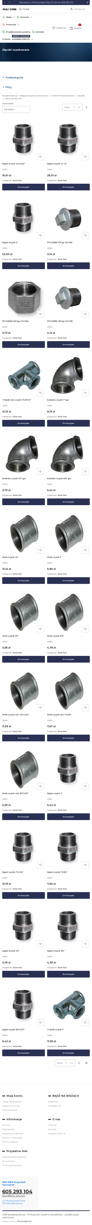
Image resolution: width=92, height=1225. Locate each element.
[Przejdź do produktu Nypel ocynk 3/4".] (68, 926)
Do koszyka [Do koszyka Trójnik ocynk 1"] (68, 1053)
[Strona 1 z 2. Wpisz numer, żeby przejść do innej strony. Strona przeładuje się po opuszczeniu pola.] (74, 107)
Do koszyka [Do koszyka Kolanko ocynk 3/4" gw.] (68, 502)
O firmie (6, 39)
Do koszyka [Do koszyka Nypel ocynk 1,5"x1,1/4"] (23, 187)
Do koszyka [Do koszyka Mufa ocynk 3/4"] (68, 659)
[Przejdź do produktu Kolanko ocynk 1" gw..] (68, 376)
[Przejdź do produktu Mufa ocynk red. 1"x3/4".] (68, 690)
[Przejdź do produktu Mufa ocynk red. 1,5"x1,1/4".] (23, 690)
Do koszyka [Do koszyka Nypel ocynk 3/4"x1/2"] (23, 1053)
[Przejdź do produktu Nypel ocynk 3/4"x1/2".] (23, 1005)
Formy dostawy (10, 1142)
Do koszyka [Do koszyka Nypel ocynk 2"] (23, 266)
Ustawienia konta (11, 1106)
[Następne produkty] (79, 1063)
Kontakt (40, 32)
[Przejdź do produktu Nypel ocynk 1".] (68, 769)
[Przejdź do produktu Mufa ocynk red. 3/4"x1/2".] (23, 769)
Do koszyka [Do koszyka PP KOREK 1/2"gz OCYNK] (68, 266)
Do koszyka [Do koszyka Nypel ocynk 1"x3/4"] (68, 895)
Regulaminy (8, 1129)
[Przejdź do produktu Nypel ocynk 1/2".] (23, 926)
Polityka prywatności (12, 1133)
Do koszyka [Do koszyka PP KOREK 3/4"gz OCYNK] (68, 344)
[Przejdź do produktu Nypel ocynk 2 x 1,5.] (68, 139)
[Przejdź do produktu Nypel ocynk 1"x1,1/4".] (23, 848)
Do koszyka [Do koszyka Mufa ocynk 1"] (68, 580)
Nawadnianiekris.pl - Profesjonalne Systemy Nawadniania (25, 96)
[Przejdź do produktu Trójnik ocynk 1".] (68, 1005)
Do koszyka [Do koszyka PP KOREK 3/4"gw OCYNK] (23, 344)
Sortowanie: (8, 103)
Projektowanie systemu (18, 32)
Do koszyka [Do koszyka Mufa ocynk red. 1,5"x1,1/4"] (23, 738)
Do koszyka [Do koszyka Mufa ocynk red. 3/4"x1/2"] (23, 817)
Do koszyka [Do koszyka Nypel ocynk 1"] (68, 817)
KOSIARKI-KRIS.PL (21, 39)
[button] (87, 2)
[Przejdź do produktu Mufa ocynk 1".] (68, 533)
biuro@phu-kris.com (13, 1196)
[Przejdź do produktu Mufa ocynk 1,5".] (23, 533)
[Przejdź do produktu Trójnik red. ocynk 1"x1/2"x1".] (23, 376)
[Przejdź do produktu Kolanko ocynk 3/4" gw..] (68, 454)
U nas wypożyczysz (12, 1165)
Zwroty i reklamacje (12, 1138)
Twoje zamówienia (11, 1101)
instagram (53, 1106)
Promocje (11, 24)
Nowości (24, 17)
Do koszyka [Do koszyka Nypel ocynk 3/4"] (68, 974)
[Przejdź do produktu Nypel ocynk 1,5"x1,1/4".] (23, 139)
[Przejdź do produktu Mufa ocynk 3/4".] (68, 612)
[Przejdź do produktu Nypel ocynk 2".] (23, 218)
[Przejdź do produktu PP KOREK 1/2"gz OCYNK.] (68, 218)
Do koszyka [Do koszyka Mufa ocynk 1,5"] (23, 580)
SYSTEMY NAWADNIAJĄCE (63, 96)
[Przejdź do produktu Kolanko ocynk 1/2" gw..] (23, 454)
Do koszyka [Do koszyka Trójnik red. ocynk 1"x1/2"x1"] (23, 423)
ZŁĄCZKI (80, 96)
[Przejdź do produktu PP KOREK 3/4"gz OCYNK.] (68, 297)
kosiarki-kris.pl (55, 1133)
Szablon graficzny (17, 1221)
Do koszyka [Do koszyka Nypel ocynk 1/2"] (23, 974)
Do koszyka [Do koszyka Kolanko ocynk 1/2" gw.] (23, 502)
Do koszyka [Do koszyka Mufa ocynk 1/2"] (23, 659)
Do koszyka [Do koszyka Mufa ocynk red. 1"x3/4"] (68, 738)
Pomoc (6, 1125)
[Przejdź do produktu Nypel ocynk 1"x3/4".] (68, 848)
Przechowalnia (9, 1110)
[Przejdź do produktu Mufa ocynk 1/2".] (23, 612)
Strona (67, 107)
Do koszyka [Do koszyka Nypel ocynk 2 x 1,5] (68, 187)
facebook (53, 1101)
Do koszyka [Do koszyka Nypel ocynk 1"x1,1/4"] (23, 895)
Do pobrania (8, 1161)
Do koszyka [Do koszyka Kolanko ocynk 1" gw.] (68, 423)
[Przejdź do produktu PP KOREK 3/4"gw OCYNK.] (23, 297)
